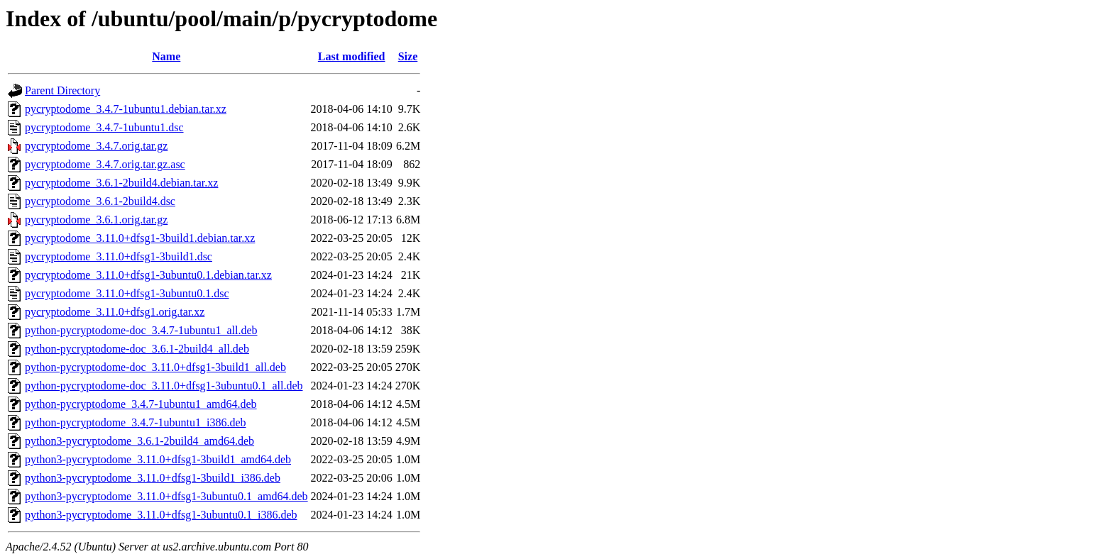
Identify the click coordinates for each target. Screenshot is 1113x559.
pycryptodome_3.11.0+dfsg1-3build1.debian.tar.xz (140, 238)
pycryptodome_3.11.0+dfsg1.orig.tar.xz (114, 312)
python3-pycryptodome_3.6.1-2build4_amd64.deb (139, 441)
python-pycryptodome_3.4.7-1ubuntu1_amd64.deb (141, 404)
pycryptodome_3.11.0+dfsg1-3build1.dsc (118, 256)
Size (408, 56)
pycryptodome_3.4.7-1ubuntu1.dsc (104, 127)
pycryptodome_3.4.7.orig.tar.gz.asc (105, 164)
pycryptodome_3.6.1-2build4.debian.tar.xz (121, 183)
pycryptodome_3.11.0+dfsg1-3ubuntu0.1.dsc (127, 293)
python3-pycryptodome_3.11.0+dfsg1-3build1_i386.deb (152, 478)
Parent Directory (62, 90)
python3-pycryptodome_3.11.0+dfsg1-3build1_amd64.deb (158, 459)
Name (166, 56)
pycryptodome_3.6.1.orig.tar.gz (96, 220)
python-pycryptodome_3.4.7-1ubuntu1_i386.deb (135, 422)
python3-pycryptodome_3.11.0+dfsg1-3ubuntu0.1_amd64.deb (166, 496)
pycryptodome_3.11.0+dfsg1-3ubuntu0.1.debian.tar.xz (148, 275)
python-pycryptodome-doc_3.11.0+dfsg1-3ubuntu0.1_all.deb (163, 386)
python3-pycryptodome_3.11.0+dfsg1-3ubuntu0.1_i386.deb (161, 515)
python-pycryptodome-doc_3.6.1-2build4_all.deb (137, 349)
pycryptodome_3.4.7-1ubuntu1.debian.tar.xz (125, 109)
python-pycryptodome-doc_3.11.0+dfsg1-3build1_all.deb (155, 367)
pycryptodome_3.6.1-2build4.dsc (100, 201)
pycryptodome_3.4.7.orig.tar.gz (96, 146)
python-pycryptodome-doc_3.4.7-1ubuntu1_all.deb (141, 330)
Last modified (351, 56)
